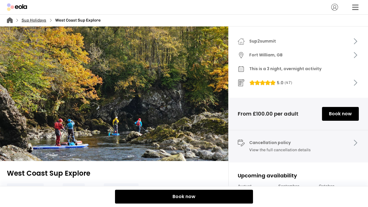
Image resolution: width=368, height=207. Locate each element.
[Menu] (355, 7)
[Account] (334, 7)
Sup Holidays (34, 20)
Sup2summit (262, 41)
